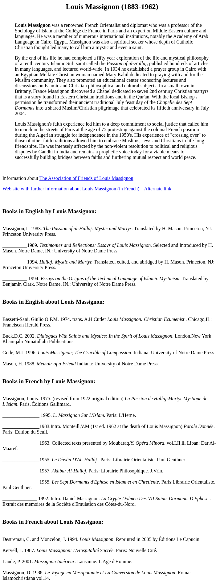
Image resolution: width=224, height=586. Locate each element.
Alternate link (157, 188)
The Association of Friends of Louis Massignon (86, 178)
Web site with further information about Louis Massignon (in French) (70, 188)
